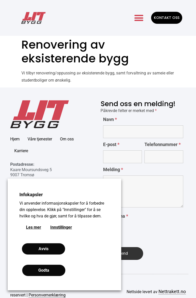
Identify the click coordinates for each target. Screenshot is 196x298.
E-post (111, 144)
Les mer (33, 227)
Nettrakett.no (172, 291)
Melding (113, 169)
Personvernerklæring (47, 295)
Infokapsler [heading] (31, 194)
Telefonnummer (162, 144)
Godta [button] (43, 270)
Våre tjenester (40, 139)
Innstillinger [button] (61, 227)
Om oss (67, 139)
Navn (110, 119)
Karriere (21, 150)
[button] (138, 17)
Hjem (15, 139)
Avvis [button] (43, 248)
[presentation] (142, 232)
